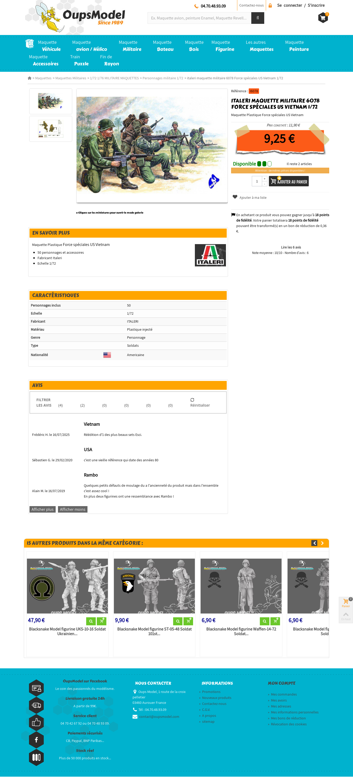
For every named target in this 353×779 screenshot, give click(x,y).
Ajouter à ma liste (250, 197)
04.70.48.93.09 (213, 6)
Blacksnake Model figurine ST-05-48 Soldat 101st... (153, 634)
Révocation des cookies (287, 726)
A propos (207, 718)
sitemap (207, 723)
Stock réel (85, 753)
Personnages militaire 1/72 (160, 78)
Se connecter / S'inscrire (301, 5)
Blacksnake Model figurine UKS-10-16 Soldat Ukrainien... (65, 634)
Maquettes (41, 78)
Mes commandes (282, 696)
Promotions (209, 694)
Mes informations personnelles (293, 714)
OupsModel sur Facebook (85, 683)
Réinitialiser (200, 404)
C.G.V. (204, 712)
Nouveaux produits (215, 700)
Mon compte (281, 686)
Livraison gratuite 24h (85, 701)
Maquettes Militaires (68, 78)
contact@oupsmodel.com (159, 719)
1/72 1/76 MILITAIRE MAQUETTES (111, 78)
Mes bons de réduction (287, 720)
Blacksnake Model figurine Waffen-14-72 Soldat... (241, 634)
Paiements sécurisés (85, 736)
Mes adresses (279, 708)
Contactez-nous (251, 5)
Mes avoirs (277, 702)
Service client (85, 718)
